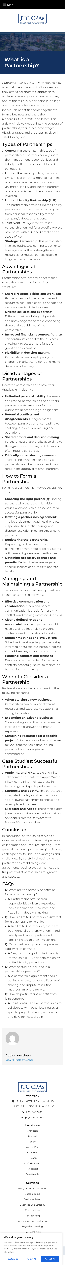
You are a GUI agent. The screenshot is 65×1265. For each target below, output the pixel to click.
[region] (31, 1249)
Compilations (32, 1210)
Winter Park (32, 1147)
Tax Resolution (32, 1232)
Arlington (32, 1130)
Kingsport (32, 1169)
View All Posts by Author (19, 1060)
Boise (32, 1141)
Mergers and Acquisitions (32, 1188)
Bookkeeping (32, 1194)
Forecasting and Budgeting (32, 1221)
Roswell (32, 1136)
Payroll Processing (32, 1226)
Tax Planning (32, 1215)
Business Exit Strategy (32, 1204)
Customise (13, 1259)
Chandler (32, 1152)
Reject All (31, 1259)
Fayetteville (32, 1174)
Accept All (50, 1259)
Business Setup (32, 1199)
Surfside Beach (32, 1163)
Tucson (32, 1158)
